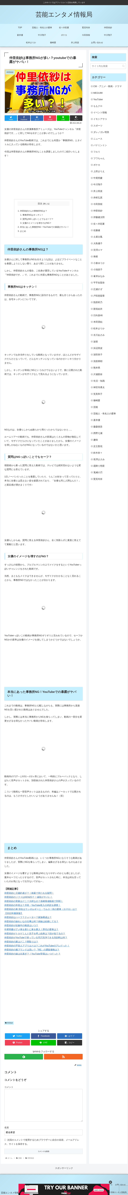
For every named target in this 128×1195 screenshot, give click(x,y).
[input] (108, 66)
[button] (123, 66)
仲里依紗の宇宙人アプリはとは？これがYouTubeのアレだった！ (37, 945)
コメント (8, 1087)
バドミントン (100, 145)
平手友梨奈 (99, 282)
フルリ (96, 152)
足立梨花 (97, 446)
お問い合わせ (120, 1185)
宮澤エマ (97, 250)
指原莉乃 (97, 302)
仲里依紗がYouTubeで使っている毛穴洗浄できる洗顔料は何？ (35, 937)
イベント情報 (100, 112)
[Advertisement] (43, 178)
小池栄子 (97, 269)
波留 (95, 341)
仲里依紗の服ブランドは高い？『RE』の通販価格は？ (31, 949)
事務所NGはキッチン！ (33, 215)
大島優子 (97, 243)
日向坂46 (98, 315)
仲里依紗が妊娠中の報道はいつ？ (21, 925)
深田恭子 (97, 354)
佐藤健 (96, 230)
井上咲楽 (97, 191)
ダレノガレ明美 (101, 132)
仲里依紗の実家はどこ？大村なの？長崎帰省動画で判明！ (33, 901)
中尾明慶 (97, 178)
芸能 (95, 407)
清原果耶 (97, 361)
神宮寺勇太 (99, 387)
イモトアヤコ (100, 119)
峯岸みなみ (99, 276)
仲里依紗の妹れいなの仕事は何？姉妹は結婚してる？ (31, 921)
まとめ (23, 231)
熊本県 (96, 367)
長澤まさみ (99, 459)
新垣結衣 (97, 309)
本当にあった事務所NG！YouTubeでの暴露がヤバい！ (44, 227)
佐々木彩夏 (99, 224)
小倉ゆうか (99, 263)
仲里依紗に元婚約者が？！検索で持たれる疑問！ (29, 893)
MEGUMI (98, 93)
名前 (6, 1127)
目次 (40, 203)
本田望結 (97, 322)
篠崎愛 (96, 400)
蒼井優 (96, 420)
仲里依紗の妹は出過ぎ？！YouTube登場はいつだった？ (32, 954)
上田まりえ (99, 171)
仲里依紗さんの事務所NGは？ (33, 211)
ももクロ (97, 106)
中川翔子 (97, 184)
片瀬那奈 (97, 374)
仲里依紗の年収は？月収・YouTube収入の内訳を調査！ (32, 905)
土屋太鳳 (97, 237)
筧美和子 (97, 394)
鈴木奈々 (97, 453)
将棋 (95, 256)
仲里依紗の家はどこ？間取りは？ (21, 941)
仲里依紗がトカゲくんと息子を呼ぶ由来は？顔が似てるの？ (34, 933)
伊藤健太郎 (99, 217)
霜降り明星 (99, 466)
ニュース (97, 139)
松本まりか (99, 328)
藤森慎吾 (97, 426)
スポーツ (97, 125)
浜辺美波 (97, 348)
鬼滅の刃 (97, 472)
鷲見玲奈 (97, 479)
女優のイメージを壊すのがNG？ (37, 223)
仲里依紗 (9, 1023)
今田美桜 (97, 204)
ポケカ (96, 165)
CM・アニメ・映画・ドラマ (107, 86)
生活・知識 (99, 381)
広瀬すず (97, 289)
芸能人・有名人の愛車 (104, 413)
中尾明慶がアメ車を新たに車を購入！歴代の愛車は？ (31, 929)
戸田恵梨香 (99, 296)
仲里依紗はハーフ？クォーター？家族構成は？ (28, 917)
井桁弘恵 (97, 197)
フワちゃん (99, 158)
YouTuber (98, 99)
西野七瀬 (97, 433)
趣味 (95, 440)
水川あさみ (99, 335)
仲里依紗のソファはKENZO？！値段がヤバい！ (28, 897)
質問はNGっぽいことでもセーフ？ (38, 219)
